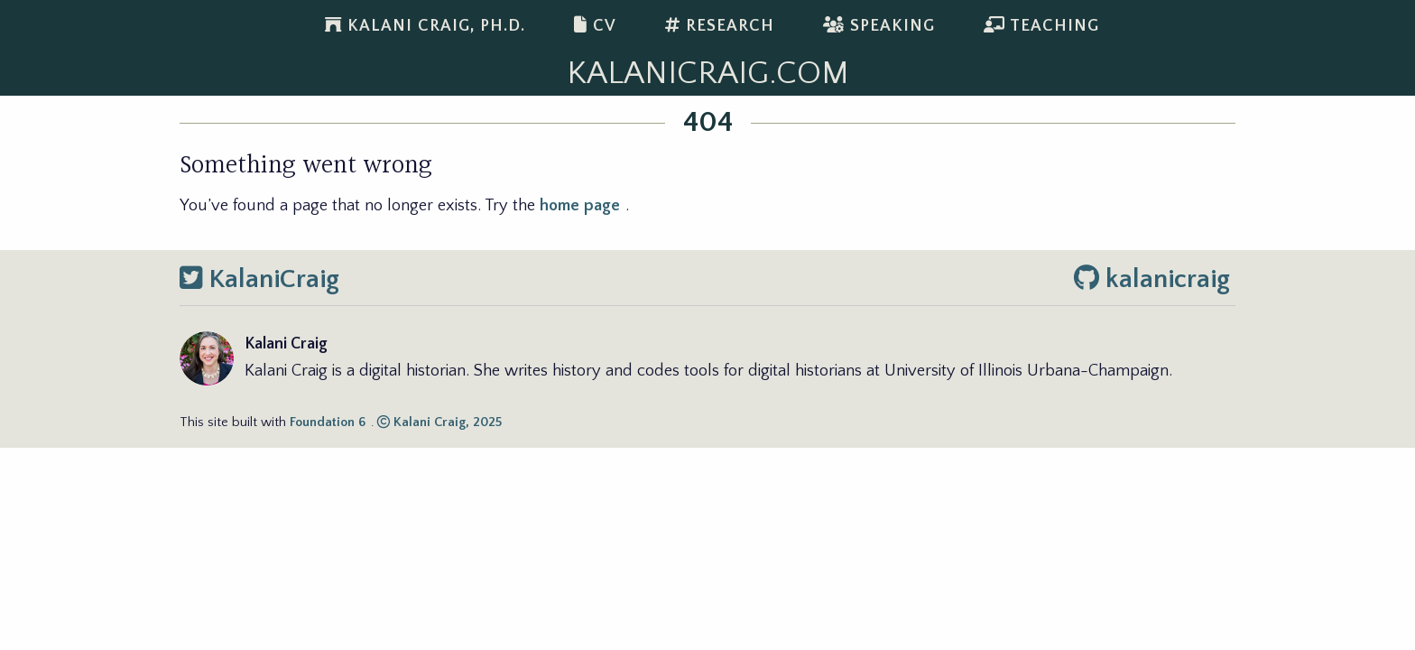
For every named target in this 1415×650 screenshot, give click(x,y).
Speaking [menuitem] (879, 25)
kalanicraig (1152, 279)
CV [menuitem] (595, 25)
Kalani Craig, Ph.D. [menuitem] (425, 25)
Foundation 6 (327, 422)
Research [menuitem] (719, 25)
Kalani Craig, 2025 (439, 422)
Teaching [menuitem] (1041, 25)
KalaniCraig (259, 279)
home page (580, 205)
